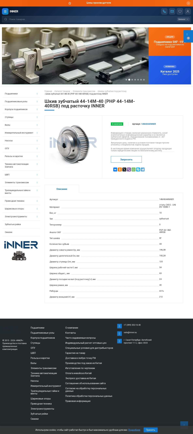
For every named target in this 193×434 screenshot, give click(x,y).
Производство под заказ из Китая (83, 363)
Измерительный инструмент (21, 133)
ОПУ (21, 148)
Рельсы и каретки (21, 156)
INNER (14, 11)
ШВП (21, 174)
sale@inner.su (130, 332)
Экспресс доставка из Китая (80, 378)
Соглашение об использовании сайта (85, 383)
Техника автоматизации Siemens (21, 165)
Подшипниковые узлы (21, 101)
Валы (21, 125)
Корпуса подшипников (21, 109)
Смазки (8, 232)
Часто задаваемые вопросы (80, 338)
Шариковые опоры (21, 208)
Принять (150, 430)
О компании (71, 327)
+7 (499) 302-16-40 (132, 325)
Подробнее (134, 430)
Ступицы (21, 117)
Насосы (21, 140)
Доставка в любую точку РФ (80, 358)
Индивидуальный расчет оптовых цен (85, 343)
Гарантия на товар (75, 353)
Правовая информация (77, 401)
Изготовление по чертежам (80, 368)
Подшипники (21, 93)
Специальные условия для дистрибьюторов (89, 348)
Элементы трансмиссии (21, 182)
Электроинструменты (21, 216)
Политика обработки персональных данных (88, 396)
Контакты (70, 332)
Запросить (126, 159)
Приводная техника (21, 201)
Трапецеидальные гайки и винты (21, 191)
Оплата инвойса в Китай (78, 373)
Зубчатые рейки (13, 224)
